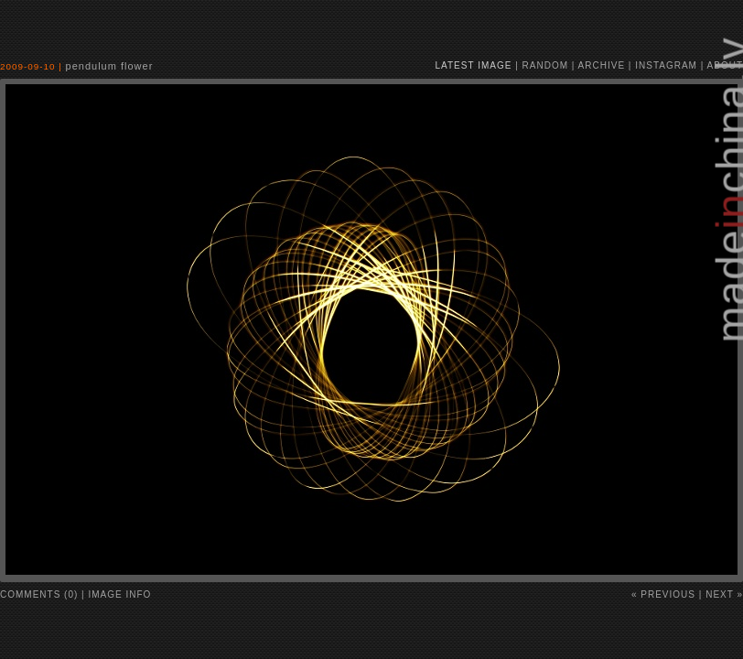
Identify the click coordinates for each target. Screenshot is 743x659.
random (545, 65)
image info (120, 594)
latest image (474, 65)
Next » (724, 594)
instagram (666, 65)
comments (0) (39, 594)
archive (601, 65)
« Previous (663, 594)
